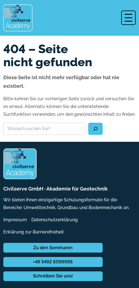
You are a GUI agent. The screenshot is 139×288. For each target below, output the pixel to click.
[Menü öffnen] (128, 18)
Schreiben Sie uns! (53, 276)
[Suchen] (95, 129)
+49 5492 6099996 (53, 261)
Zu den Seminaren (53, 247)
